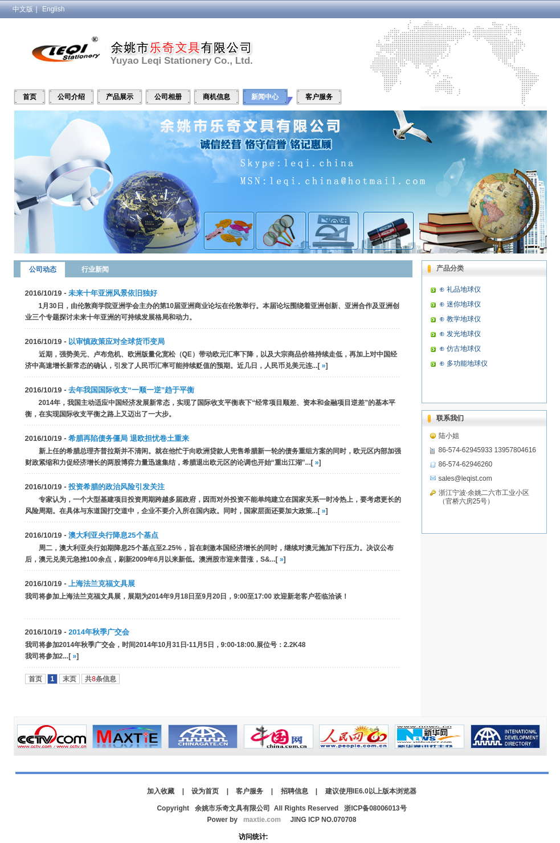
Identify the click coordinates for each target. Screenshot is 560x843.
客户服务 (319, 97)
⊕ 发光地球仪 (460, 334)
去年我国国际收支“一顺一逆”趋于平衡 (131, 390)
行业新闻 (95, 269)
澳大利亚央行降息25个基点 (113, 535)
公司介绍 (71, 97)
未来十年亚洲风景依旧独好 (112, 293)
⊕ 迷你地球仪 (460, 304)
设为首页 (205, 791)
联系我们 (450, 418)
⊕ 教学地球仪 (460, 319)
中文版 (23, 9)
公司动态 (42, 269)
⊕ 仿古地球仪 (460, 349)
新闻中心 (265, 97)
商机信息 (216, 97)
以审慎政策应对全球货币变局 (116, 341)
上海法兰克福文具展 (101, 583)
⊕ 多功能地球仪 (463, 363)
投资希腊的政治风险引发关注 (116, 486)
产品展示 (119, 97)
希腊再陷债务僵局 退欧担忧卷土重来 (128, 438)
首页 (29, 97)
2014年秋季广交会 (98, 632)
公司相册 (168, 97)
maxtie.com (262, 820)
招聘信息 (294, 791)
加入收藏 (160, 791)
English (53, 9)
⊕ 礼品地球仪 (460, 289)
